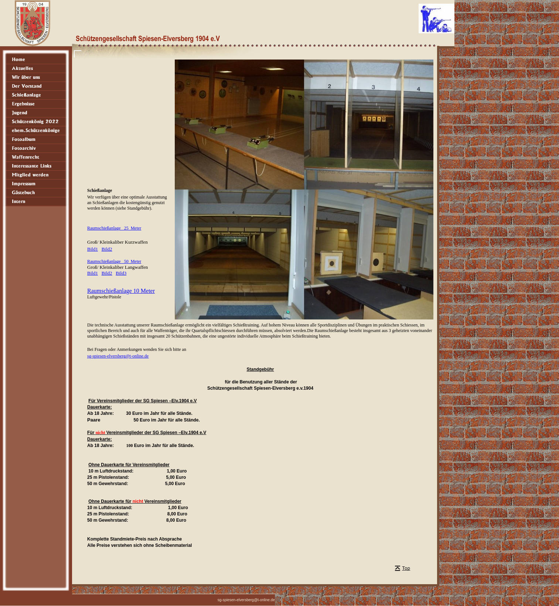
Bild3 (121, 273)
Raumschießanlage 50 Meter (114, 261)
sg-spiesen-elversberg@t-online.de (118, 356)
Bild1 (92, 249)
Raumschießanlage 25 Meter (114, 228)
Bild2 (107, 249)
